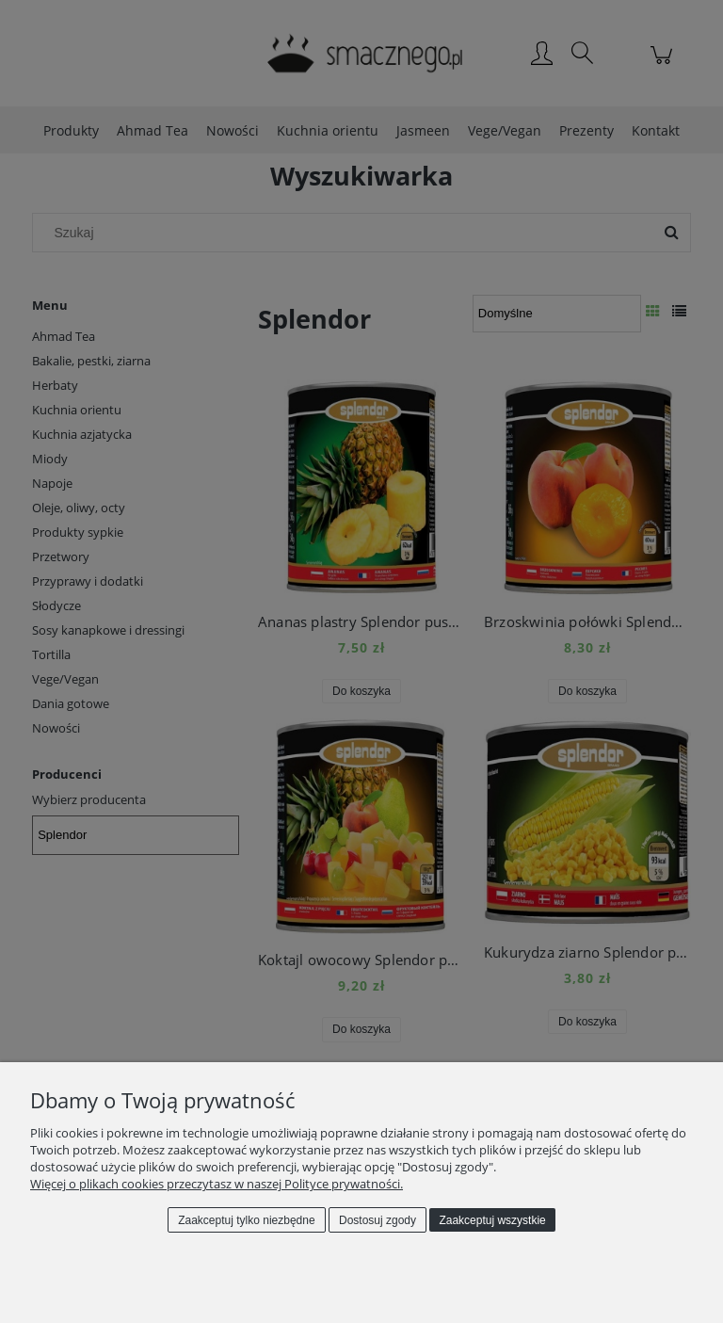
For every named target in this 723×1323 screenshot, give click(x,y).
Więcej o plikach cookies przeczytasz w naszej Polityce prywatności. (216, 1183)
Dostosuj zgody (377, 1220)
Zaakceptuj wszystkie (492, 1220)
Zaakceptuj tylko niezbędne (246, 1220)
